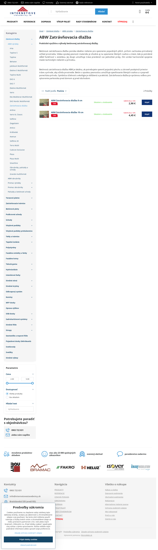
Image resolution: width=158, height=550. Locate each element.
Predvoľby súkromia (71, 532)
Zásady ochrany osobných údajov (95, 532)
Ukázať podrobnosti (28, 545)
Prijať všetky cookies (28, 539)
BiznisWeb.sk (86, 535)
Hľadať (101, 11)
